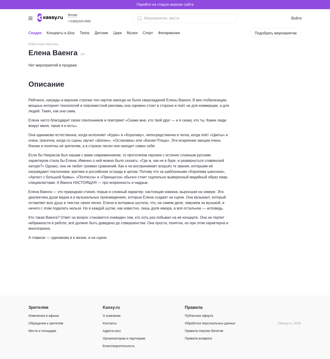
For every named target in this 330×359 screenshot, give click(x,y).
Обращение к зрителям (45, 323)
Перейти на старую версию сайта (165, 4)
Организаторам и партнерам (124, 338)
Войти (296, 18)
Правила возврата (198, 338)
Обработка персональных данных (210, 323)
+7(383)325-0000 (79, 21)
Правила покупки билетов (204, 331)
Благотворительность (119, 346)
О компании (111, 316)
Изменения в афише (43, 316)
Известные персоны (43, 44)
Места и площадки (42, 331)
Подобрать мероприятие (276, 33)
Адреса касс (112, 331)
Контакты (109, 323)
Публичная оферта (199, 316)
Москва (72, 15)
